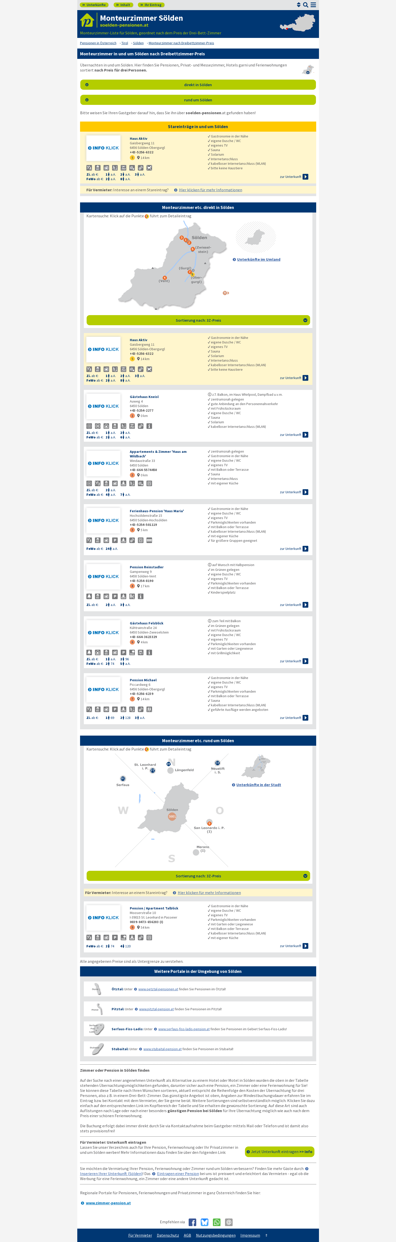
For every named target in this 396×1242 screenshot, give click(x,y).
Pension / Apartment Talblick (154, 908)
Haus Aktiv (138, 138)
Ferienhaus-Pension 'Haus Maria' (157, 511)
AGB (187, 1235)
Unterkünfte (94, 5)
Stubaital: (120, 1049)
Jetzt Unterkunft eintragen (281, 1151)
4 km (142, 642)
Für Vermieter (140, 1235)
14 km (143, 157)
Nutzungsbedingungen (216, 1235)
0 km (142, 415)
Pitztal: (118, 1009)
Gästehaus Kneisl (144, 396)
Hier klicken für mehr (210, 189)
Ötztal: (117, 989)
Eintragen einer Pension (178, 1173)
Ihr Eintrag (150, 5)
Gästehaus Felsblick (146, 623)
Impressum (250, 1235)
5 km (142, 530)
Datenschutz (168, 1235)
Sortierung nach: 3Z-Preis (241, 320)
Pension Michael (143, 680)
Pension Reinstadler (147, 567)
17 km (143, 586)
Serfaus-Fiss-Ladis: (127, 1029)
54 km (143, 927)
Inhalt (123, 5)
